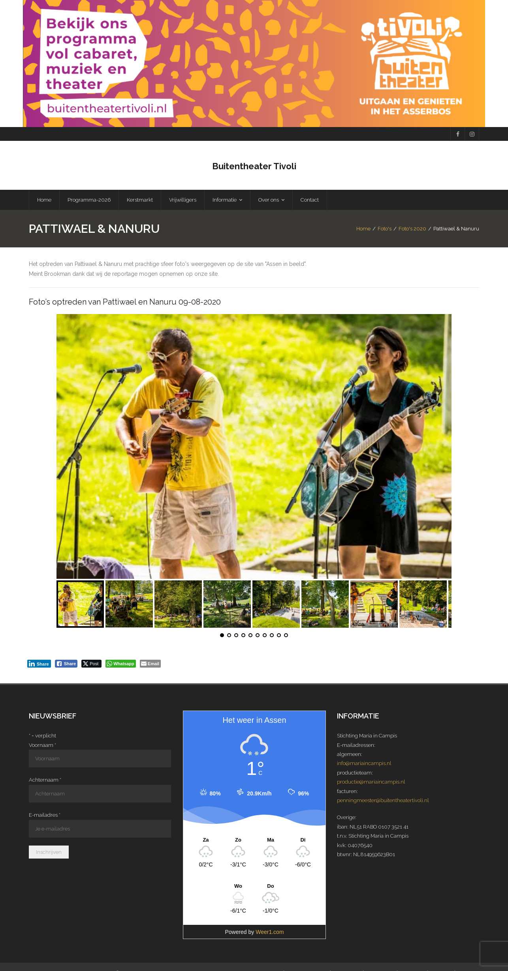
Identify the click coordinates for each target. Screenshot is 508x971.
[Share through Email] (150, 664)
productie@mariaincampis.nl (371, 783)
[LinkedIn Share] (39, 664)
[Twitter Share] (91, 664)
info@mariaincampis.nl (364, 764)
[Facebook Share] (66, 664)
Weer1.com (270, 933)
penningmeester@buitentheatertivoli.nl (383, 801)
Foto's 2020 (412, 229)
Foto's (384, 229)
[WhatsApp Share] (120, 664)
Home (363, 229)
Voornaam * (42, 745)
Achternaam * (45, 781)
